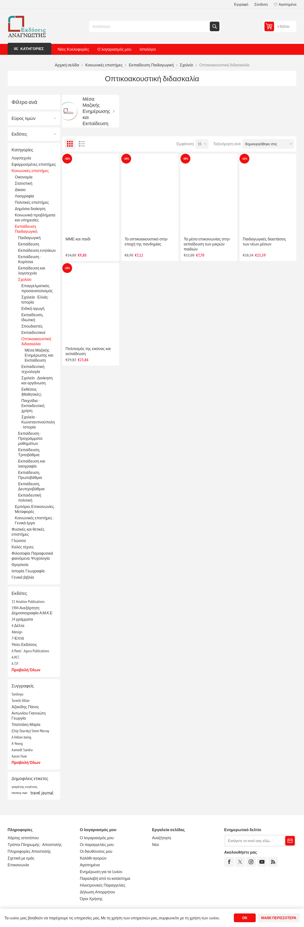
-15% (244, 159)
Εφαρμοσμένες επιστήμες (34, 164)
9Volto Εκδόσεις (24, 644)
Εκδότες (19, 134)
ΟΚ (244, 918)
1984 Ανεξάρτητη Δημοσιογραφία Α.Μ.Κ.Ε (32, 610)
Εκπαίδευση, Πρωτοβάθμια (30, 475)
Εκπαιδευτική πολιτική (29, 498)
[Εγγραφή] (255, 841)
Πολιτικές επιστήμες (32, 202)
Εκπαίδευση (28, 244)
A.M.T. (15, 657)
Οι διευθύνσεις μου (96, 851)
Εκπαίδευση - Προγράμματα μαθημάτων (30, 438)
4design (17, 631)
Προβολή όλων (26, 669)
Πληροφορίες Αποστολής (29, 851)
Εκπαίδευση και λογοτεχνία (31, 271)
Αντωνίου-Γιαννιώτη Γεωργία (29, 716)
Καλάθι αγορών (93, 858)
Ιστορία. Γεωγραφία (28, 570)
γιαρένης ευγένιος (25, 786)
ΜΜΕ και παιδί (78, 239)
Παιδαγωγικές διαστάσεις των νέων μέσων (264, 241)
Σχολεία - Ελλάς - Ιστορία (35, 300)
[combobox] (150, 26)
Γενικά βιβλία (23, 577)
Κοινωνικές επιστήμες (30, 170)
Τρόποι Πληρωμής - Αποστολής (35, 844)
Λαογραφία (24, 196)
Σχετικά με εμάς (21, 858)
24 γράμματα (22, 619)
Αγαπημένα (90, 864)
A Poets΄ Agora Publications (30, 650)
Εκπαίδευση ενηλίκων (37, 250)
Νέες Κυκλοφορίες (73, 49)
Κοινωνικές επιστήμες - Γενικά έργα (34, 520)
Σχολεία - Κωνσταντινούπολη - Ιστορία (38, 422)
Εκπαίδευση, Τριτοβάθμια (29, 452)
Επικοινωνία (18, 864)
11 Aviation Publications (28, 601)
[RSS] (273, 862)
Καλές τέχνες (23, 546)
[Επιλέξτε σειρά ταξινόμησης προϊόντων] (268, 144)
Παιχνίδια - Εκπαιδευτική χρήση (33, 405)
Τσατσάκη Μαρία (26, 724)
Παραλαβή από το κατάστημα (105, 878)
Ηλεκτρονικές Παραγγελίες (102, 885)
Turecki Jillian (21, 700)
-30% (67, 159)
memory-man (19, 793)
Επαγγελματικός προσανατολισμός (37, 288)
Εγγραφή (241, 4)
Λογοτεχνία (21, 158)
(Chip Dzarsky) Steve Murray (30, 730)
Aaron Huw (19, 756)
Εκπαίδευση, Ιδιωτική (32, 317)
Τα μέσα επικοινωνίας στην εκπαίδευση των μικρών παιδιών (207, 244)
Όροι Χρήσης (91, 898)
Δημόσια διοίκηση (30, 208)
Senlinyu (17, 694)
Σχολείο (24, 279)
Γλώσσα (19, 540)
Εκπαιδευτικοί (33, 332)
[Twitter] (240, 862)
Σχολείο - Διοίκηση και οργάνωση (37, 380)
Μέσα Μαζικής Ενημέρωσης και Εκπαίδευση (39, 355)
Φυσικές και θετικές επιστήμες (28, 532)
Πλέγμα (69, 143)
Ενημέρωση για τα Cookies (101, 871)
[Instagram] (251, 862)
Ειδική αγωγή (33, 308)
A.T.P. (15, 663)
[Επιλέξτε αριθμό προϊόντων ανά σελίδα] (201, 144)
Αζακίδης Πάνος (25, 706)
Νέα (155, 844)
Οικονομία (24, 177)
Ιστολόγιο (148, 49)
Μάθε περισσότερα (278, 918)
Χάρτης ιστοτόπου (23, 837)
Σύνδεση (261, 4)
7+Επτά (18, 638)
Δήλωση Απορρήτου (97, 891)
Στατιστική (23, 183)
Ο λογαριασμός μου (114, 49)
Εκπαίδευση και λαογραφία (31, 464)
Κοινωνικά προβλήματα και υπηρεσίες (35, 217)
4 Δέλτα (18, 625)
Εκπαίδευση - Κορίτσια (29, 259)
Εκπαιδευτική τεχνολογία (33, 369)
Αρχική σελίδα (67, 64)
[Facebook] (229, 862)
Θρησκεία (20, 564)
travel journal (42, 793)
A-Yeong (17, 743)
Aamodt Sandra (22, 749)
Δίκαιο (20, 189)
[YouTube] (262, 862)
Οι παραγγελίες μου (97, 844)
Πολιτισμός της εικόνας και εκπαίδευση (88, 351)
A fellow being (21, 737)
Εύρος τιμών (24, 118)
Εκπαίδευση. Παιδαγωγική (26, 229)
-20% (126, 159)
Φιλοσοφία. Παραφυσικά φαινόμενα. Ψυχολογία (32, 556)
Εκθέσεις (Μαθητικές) (31, 392)
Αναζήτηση (214, 26)
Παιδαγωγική (29, 237)
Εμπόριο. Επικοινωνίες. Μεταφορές (34, 509)
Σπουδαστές (32, 326)
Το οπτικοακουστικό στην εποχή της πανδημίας (146, 241)
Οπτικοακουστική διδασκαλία (36, 341)
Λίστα (81, 143)
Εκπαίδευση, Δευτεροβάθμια (31, 486)
